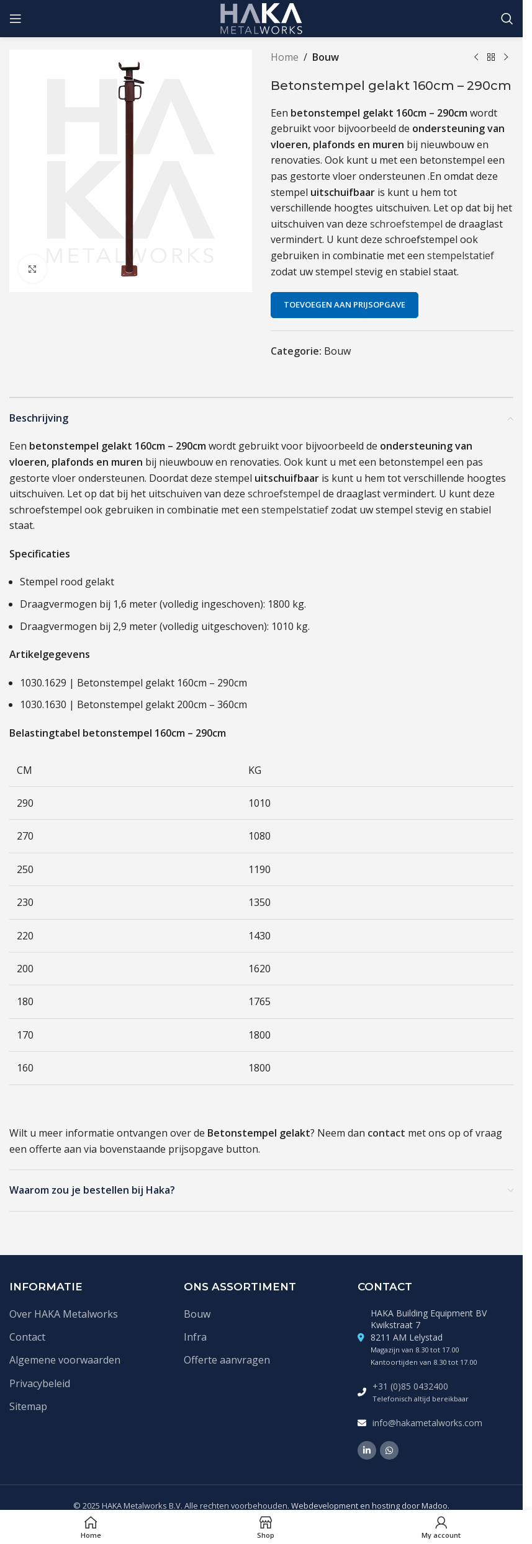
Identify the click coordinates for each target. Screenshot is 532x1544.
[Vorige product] (476, 57)
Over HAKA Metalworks (63, 1314)
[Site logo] (261, 17)
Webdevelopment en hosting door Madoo (369, 1505)
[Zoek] (507, 18)
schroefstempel (406, 224)
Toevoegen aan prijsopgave (344, 304)
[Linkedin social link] (367, 1450)
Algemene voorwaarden (64, 1360)
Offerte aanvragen (227, 1360)
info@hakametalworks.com (427, 1423)
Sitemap (28, 1406)
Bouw (325, 57)
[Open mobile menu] (15, 18)
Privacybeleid (39, 1383)
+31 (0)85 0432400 (410, 1386)
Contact (27, 1337)
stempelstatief (460, 255)
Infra (195, 1337)
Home (285, 57)
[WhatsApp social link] (389, 1450)
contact (386, 1133)
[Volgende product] (505, 57)
